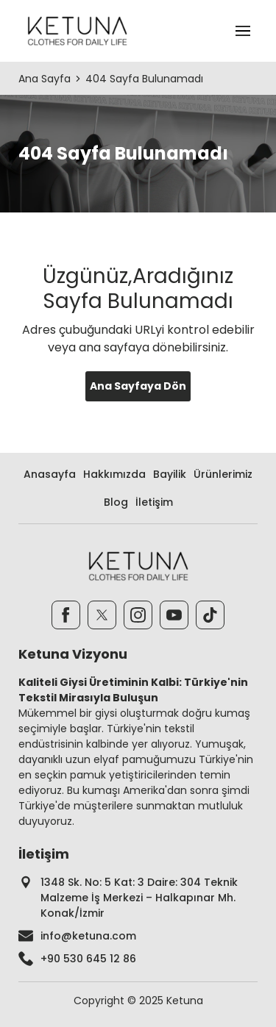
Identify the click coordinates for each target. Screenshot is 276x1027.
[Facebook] (66, 615)
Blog (116, 502)
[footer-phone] (138, 959)
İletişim (154, 502)
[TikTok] (210, 615)
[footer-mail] (138, 936)
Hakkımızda (114, 474)
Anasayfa (50, 474)
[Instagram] (138, 615)
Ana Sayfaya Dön (138, 386)
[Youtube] (174, 615)
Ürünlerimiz (223, 474)
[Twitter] (102, 615)
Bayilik (169, 474)
